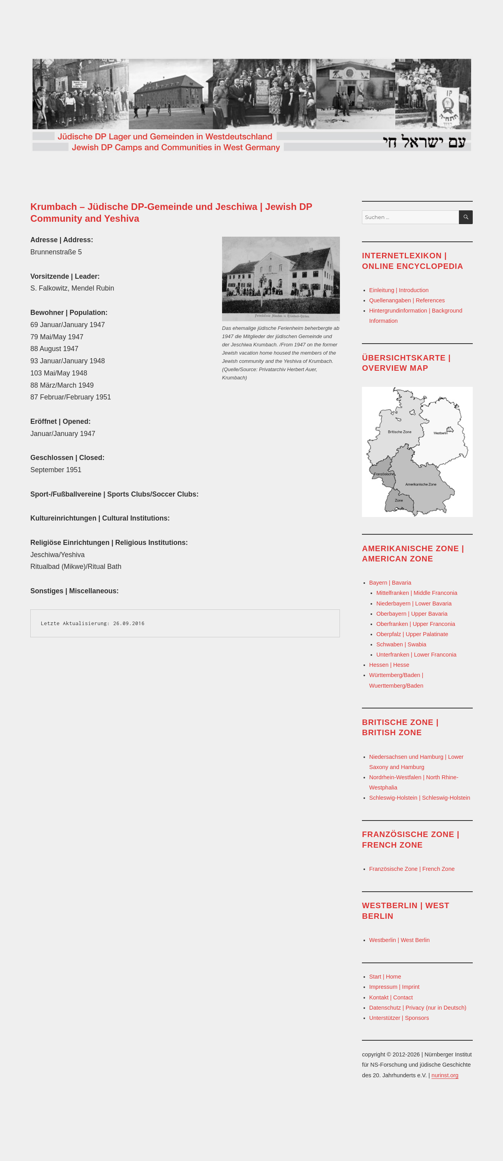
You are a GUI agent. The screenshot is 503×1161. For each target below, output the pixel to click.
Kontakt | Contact (391, 997)
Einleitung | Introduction (399, 290)
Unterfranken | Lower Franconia (416, 654)
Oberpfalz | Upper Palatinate (412, 634)
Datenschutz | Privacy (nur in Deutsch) (417, 1008)
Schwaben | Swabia (401, 644)
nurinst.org (445, 1075)
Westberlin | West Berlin (399, 940)
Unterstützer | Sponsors (399, 1018)
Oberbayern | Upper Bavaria (412, 614)
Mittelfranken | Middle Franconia (416, 593)
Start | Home (385, 976)
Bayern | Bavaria (390, 583)
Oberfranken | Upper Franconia (415, 624)
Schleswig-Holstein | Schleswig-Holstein (419, 798)
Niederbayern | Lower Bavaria (414, 603)
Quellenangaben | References (407, 300)
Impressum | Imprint (394, 987)
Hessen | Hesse (389, 665)
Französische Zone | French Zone (412, 869)
